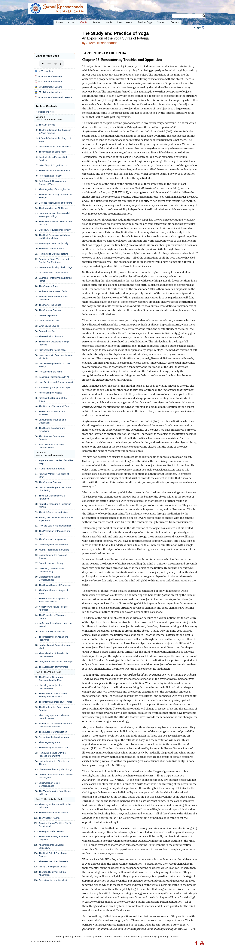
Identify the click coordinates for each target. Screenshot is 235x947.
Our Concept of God (49, 320)
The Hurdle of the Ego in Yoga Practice (54, 708)
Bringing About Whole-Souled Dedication (53, 298)
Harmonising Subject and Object (55, 387)
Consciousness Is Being (51, 563)
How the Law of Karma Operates (55, 525)
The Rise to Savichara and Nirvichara (52, 429)
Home (59, 936)
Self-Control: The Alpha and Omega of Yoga (52, 182)
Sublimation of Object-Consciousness (50, 784)
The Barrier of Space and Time (54, 406)
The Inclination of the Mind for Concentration (53, 655)
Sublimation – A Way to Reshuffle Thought (55, 196)
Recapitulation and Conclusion (54, 880)
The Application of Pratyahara (53, 667)
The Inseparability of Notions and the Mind (55, 223)
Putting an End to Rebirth (51, 831)
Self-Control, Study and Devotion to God (55, 625)
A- (195, 27)
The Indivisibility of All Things (53, 208)
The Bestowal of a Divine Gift (53, 861)
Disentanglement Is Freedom (53, 544)
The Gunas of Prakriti (49, 286)
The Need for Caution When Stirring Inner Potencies (53, 695)
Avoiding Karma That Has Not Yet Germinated (55, 824)
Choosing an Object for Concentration (50, 687)
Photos (118, 936)
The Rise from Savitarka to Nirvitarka (52, 413)
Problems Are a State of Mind (53, 291)
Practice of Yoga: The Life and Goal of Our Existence (54, 260)
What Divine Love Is (49, 326)
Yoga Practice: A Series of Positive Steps (56, 462)
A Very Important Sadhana (52, 468)
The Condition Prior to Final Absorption (52, 873)
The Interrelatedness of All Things (55, 701)
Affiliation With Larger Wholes (53, 272)
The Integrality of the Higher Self (55, 189)
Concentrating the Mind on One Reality (54, 365)
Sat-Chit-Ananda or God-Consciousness (51, 446)
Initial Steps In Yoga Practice (53, 165)
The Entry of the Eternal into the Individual (55, 806)
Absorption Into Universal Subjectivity (51, 846)
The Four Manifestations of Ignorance (52, 497)
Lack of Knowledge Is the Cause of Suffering (55, 489)
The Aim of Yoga (47, 124)
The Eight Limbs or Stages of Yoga (53, 592)
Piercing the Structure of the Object (53, 399)
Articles (88, 936)
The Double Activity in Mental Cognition (53, 838)
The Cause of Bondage (50, 310)
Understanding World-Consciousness (50, 578)
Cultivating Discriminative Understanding (51, 570)
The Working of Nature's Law (53, 747)
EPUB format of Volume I (49, 87)
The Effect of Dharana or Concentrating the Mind (51, 678)
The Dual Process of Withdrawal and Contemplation (55, 236)
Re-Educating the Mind (50, 371)
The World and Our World (51, 248)
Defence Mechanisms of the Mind (55, 202)
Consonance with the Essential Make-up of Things (54, 215)
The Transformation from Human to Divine (55, 792)
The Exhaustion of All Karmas (53, 812)
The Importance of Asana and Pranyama (53, 638)
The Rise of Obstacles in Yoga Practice (54, 343)
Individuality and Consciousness (55, 146)
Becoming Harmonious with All (54, 377)
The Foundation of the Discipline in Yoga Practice (55, 131)
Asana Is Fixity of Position (52, 631)
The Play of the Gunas (50, 305)
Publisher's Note (46, 111)
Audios (98, 936)
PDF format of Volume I (48, 76)
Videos (108, 936)
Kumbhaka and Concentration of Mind (55, 646)
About (68, 936)
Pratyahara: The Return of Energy (56, 661)
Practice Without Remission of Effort (54, 475)
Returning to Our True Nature (53, 254)
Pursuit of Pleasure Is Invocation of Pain (55, 505)
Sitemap (164, 936)
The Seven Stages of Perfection (55, 585)
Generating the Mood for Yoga (54, 737)
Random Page (150, 936)
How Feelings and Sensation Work (56, 382)
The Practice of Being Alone (53, 151)
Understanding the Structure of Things (54, 762)
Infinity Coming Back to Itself (53, 866)
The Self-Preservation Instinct (53, 512)
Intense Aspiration (48, 315)
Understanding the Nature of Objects (53, 556)
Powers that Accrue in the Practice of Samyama (56, 776)
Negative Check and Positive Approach (53, 608)
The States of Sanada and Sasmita (52, 437)
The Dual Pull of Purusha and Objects (53, 854)
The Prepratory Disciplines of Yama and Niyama (53, 600)
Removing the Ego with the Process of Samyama (52, 754)
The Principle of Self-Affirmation (54, 170)
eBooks (78, 936)
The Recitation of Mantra (51, 336)
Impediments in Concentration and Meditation (56, 356)
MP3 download (44, 71)
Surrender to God (47, 331)
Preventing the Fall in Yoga (52, 350)
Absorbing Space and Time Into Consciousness (54, 717)
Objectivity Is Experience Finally (55, 229)
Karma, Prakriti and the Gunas (54, 549)
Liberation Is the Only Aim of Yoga (56, 769)
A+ (199, 28)
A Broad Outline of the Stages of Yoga (55, 139)
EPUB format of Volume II (49, 92)
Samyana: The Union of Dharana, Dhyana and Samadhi (55, 725)
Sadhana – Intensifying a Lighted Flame (55, 279)
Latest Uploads (132, 936)
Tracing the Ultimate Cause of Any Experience (56, 519)
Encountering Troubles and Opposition (52, 421)
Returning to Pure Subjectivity (53, 243)
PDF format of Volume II (48, 81)
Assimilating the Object (50, 392)
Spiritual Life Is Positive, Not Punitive (53, 158)
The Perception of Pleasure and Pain (54, 532)
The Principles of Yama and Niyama (52, 616)
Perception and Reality (50, 175)
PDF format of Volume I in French (53, 97)
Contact (175, 936)
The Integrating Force (49, 742)
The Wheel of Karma (49, 818)
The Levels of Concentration (53, 732)
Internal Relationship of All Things (55, 267)
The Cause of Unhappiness (52, 539)
